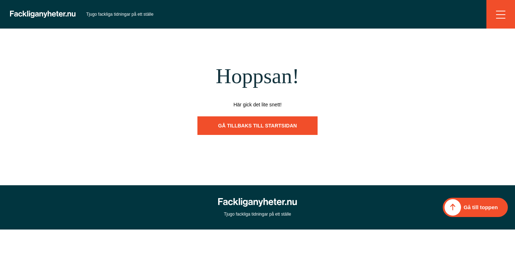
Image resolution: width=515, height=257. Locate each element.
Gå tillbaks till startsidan (257, 125)
